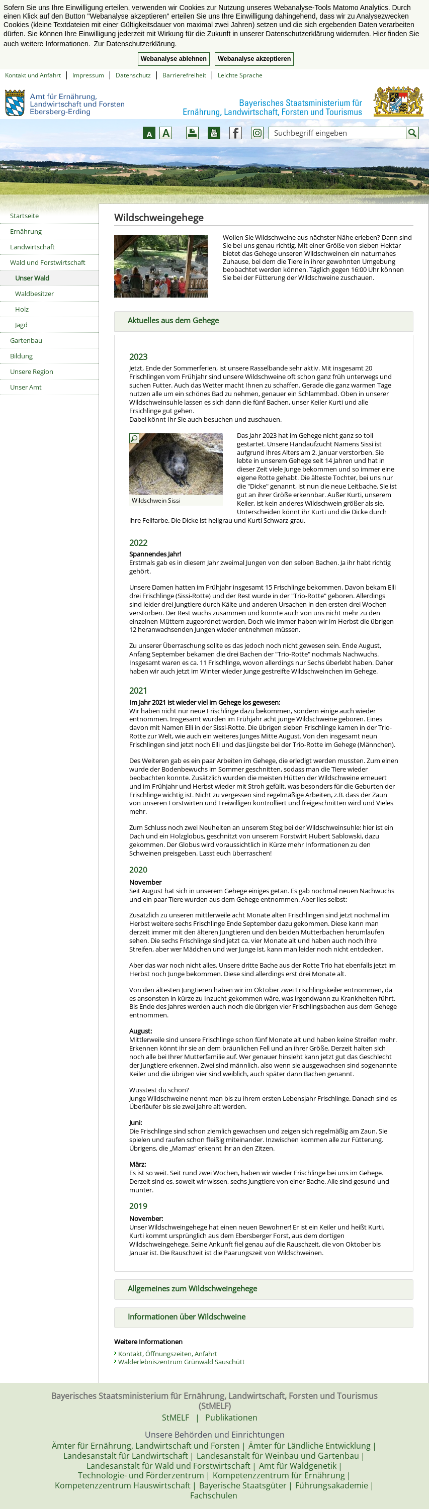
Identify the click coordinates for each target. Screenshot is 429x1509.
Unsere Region (31, 371)
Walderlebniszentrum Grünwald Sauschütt (181, 1361)
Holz (22, 309)
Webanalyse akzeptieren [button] (254, 58)
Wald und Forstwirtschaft (47, 262)
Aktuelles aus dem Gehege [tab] (169, 319)
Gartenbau (26, 340)
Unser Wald (32, 277)
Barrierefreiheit (184, 75)
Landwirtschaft (32, 246)
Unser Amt (26, 387)
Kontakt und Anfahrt (33, 75)
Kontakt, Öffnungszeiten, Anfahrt (167, 1353)
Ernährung (26, 231)
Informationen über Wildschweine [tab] (182, 1315)
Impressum (88, 75)
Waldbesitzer (34, 293)
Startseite (24, 215)
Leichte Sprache (240, 75)
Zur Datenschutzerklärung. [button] (135, 44)
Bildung (21, 355)
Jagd (21, 324)
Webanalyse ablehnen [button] (174, 58)
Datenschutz (133, 75)
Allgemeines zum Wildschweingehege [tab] (188, 1287)
